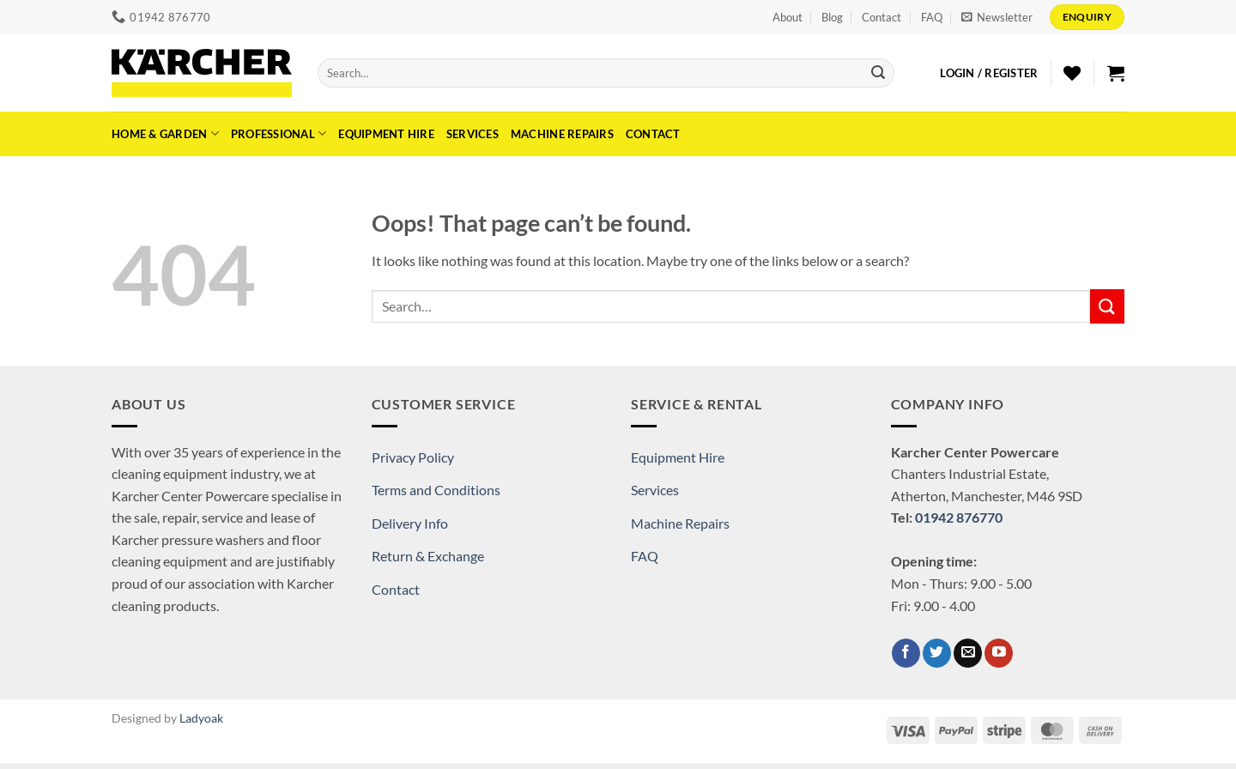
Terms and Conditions (436, 489)
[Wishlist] (1072, 73)
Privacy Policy (413, 457)
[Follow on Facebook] (906, 653)
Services (472, 134)
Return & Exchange (428, 556)
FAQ (931, 17)
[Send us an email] (968, 653)
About (787, 17)
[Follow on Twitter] (937, 653)
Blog (832, 17)
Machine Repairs (562, 134)
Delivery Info (410, 523)
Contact (881, 17)
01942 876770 (959, 517)
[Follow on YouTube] (999, 653)
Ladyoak (201, 718)
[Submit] (878, 73)
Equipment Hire (386, 134)
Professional (279, 133)
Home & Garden (165, 133)
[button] (997, 17)
